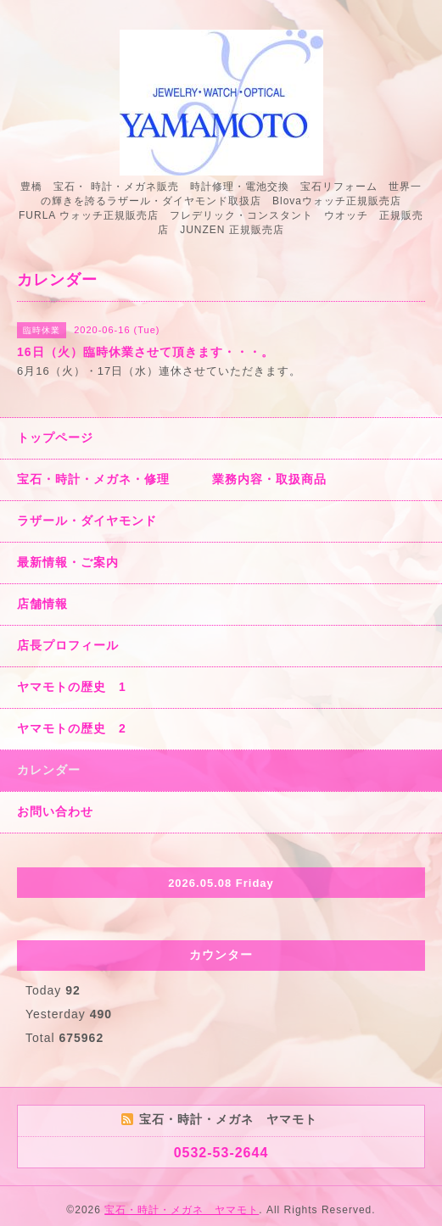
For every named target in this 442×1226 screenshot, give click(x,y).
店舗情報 (42, 603)
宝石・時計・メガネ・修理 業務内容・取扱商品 (172, 479)
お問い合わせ (55, 811)
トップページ (55, 437)
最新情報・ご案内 (68, 562)
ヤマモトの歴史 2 (71, 728)
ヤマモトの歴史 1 (71, 687)
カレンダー (49, 770)
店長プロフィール (68, 645)
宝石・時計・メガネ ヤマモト (181, 1210)
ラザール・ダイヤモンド (87, 520)
